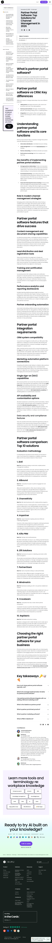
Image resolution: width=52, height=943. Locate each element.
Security (40, 873)
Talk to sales (44, 2)
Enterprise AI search (19, 877)
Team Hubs (17, 882)
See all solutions (18, 884)
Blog (28, 875)
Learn (28, 870)
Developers (29, 877)
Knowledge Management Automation (18, 874)
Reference (9, 854)
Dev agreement (17, 937)
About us (17, 894)
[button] (49, 2)
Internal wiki (5, 877)
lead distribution (41, 146)
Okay (48, 939)
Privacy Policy (40, 940)
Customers (29, 872)
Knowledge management (30, 896)
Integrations (5, 873)
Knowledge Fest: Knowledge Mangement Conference (30, 905)
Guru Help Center (42, 870)
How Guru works (6, 872)
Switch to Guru (30, 894)
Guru (20, 350)
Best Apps (14, 854)
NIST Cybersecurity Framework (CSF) (35, 430)
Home (4, 854)
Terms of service (8, 937)
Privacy (24, 937)
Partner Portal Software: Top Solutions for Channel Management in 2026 (33, 854)
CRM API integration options (29, 405)
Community (29, 879)
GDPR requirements (42, 426)
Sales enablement (31, 892)
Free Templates (30, 881)
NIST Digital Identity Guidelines (38, 390)
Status (40, 872)
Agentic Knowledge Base (19, 880)
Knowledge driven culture (31, 899)
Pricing (4, 870)
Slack (28, 901)
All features (5, 875)
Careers (17, 892)
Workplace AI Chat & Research (19, 871)
